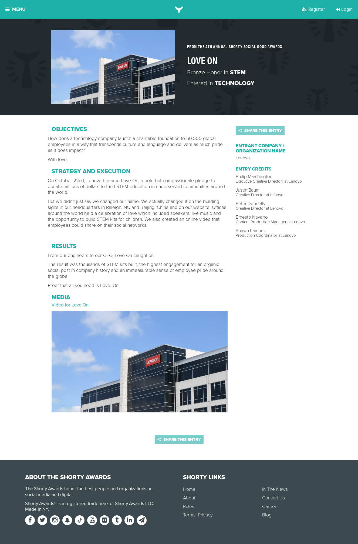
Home (189, 489)
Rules (188, 506)
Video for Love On (70, 305)
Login (344, 9)
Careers (270, 506)
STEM (238, 72)
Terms (189, 515)
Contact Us (273, 498)
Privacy (205, 515)
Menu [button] (15, 9)
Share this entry (260, 130)
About (189, 498)
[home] (179, 9)
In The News (275, 489)
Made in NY (36, 509)
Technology (234, 83)
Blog (267, 515)
